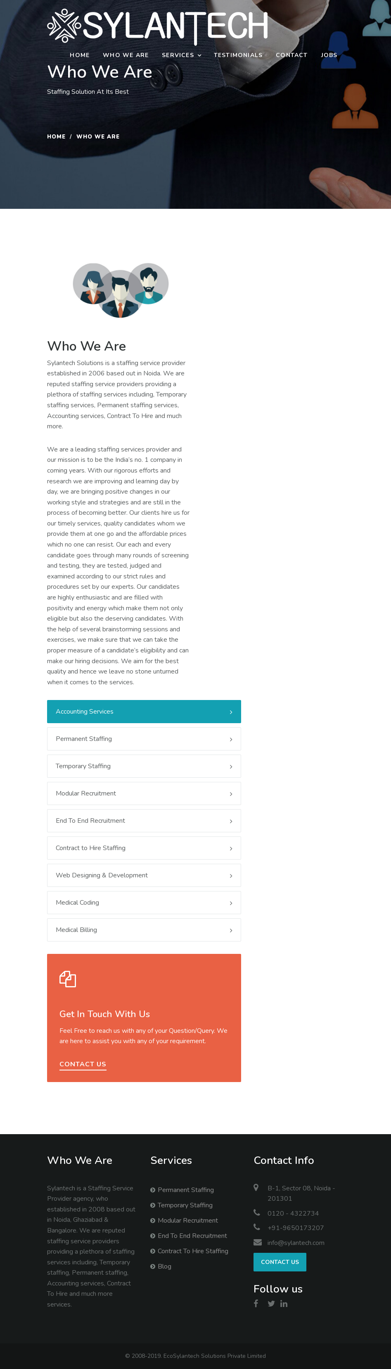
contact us (83, 1064)
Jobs (329, 55)
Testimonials (238, 55)
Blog (164, 1266)
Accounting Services (144, 711)
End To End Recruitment (144, 820)
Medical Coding (144, 902)
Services (178, 55)
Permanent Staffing (144, 738)
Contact (292, 55)
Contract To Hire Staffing (193, 1251)
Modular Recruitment (144, 793)
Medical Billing (144, 929)
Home (80, 55)
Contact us (280, 1262)
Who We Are (126, 55)
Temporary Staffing (144, 766)
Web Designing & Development (144, 875)
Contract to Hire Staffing (144, 848)
